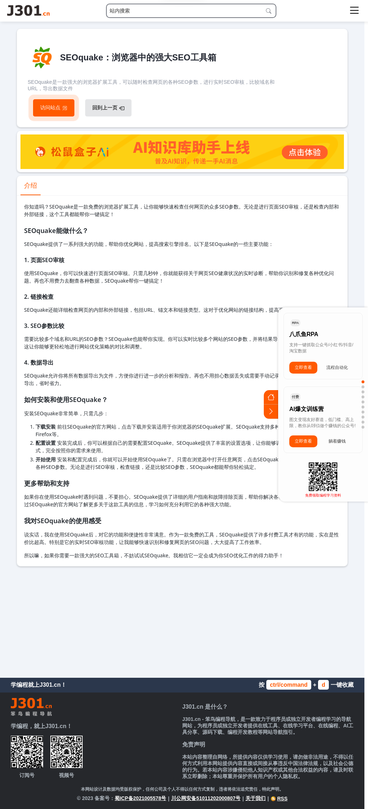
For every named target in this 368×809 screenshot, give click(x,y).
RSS (279, 798)
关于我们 (255, 798)
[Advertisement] (182, 620)
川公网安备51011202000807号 (205, 798)
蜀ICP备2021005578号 (140, 798)
